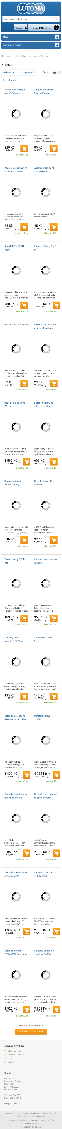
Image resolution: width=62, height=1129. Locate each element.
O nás (9, 1058)
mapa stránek (10, 1113)
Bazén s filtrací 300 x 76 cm (14, 404)
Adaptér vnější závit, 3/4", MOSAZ (44, 170)
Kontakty (11, 1062)
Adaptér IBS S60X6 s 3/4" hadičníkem (44, 91)
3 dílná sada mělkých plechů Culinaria (14, 91)
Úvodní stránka (11, 56)
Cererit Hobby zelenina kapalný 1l (45, 561)
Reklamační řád (14, 1051)
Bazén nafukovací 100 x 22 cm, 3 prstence (45, 326)
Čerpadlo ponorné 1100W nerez (43, 874)
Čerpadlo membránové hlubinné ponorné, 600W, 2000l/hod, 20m (45, 796)
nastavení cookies (38, 1116)
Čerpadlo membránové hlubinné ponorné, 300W (16, 796)
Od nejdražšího (9, 80)
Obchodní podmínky (15, 1054)
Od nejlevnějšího (27, 72)
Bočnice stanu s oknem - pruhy (12, 483)
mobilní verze (22, 1116)
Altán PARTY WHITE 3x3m (14, 248)
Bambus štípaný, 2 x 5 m (45, 248)
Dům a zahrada (29, 56)
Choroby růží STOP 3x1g (43, 639)
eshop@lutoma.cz (12, 1103)
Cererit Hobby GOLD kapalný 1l (44, 483)
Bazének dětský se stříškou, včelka (43, 404)
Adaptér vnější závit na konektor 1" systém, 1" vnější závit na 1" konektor (15, 170)
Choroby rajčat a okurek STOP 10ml (13, 639)
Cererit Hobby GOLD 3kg (14, 561)
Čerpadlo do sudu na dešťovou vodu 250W (15, 718)
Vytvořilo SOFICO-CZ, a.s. (31, 1127)
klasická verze (48, 1113)
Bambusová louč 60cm (16, 324)
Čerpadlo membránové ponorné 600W (16, 874)
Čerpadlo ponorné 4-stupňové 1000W (44, 952)
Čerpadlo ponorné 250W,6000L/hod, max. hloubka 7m (15, 952)
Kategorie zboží (31, 45)
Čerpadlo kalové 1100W (42, 718)
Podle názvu (9, 72)
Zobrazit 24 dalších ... (31, 1031)
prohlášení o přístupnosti (29, 1113)
